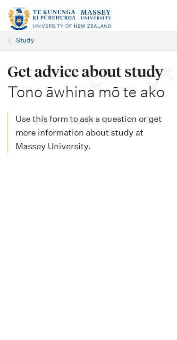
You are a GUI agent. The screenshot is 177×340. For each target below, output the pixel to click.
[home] (64, 19)
